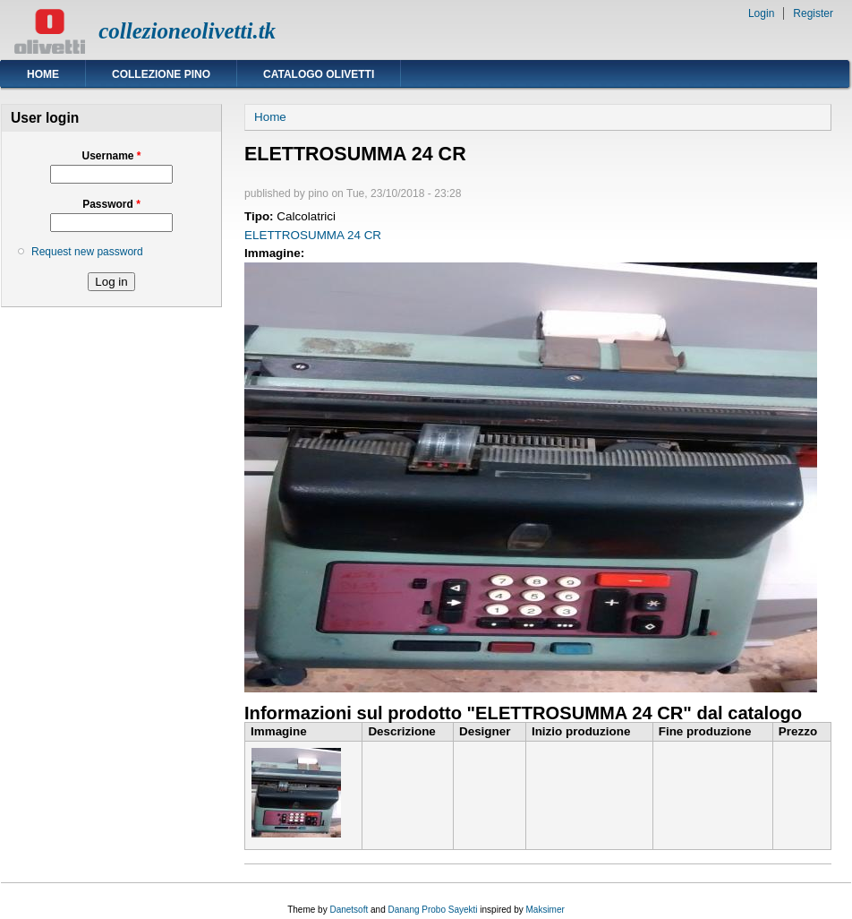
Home (43, 74)
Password (111, 204)
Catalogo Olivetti (318, 74)
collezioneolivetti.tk (187, 31)
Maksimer (544, 910)
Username (111, 156)
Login (761, 13)
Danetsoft (348, 910)
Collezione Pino (161, 74)
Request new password (87, 251)
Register (813, 13)
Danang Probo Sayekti (432, 910)
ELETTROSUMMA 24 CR (312, 235)
